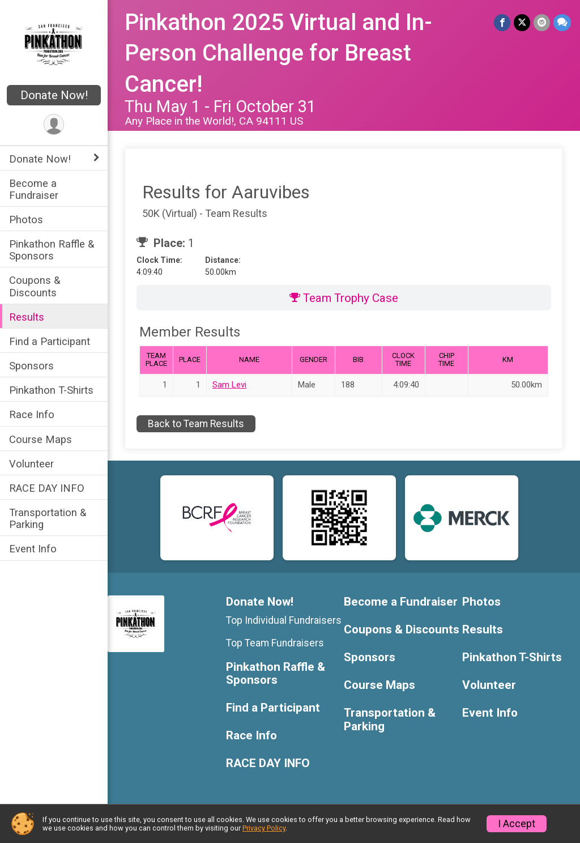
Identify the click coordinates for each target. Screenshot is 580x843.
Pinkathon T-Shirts (51, 390)
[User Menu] (54, 124)
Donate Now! (54, 95)
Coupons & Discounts (34, 286)
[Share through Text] (562, 22)
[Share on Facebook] (502, 22)
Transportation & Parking (47, 518)
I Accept (516, 823)
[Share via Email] (542, 22)
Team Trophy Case (343, 298)
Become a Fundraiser (33, 189)
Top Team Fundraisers (275, 643)
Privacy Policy (263, 828)
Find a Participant (49, 341)
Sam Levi (229, 385)
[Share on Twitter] (522, 22)
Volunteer (31, 464)
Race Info (31, 414)
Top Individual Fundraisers (284, 620)
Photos (26, 219)
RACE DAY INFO (46, 488)
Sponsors (31, 366)
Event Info (33, 549)
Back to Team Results (196, 423)
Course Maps (40, 439)
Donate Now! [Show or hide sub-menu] (40, 159)
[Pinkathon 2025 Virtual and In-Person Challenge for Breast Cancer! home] (54, 43)
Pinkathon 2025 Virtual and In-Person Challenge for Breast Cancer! (278, 53)
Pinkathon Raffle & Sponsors (51, 250)
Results (26, 317)
